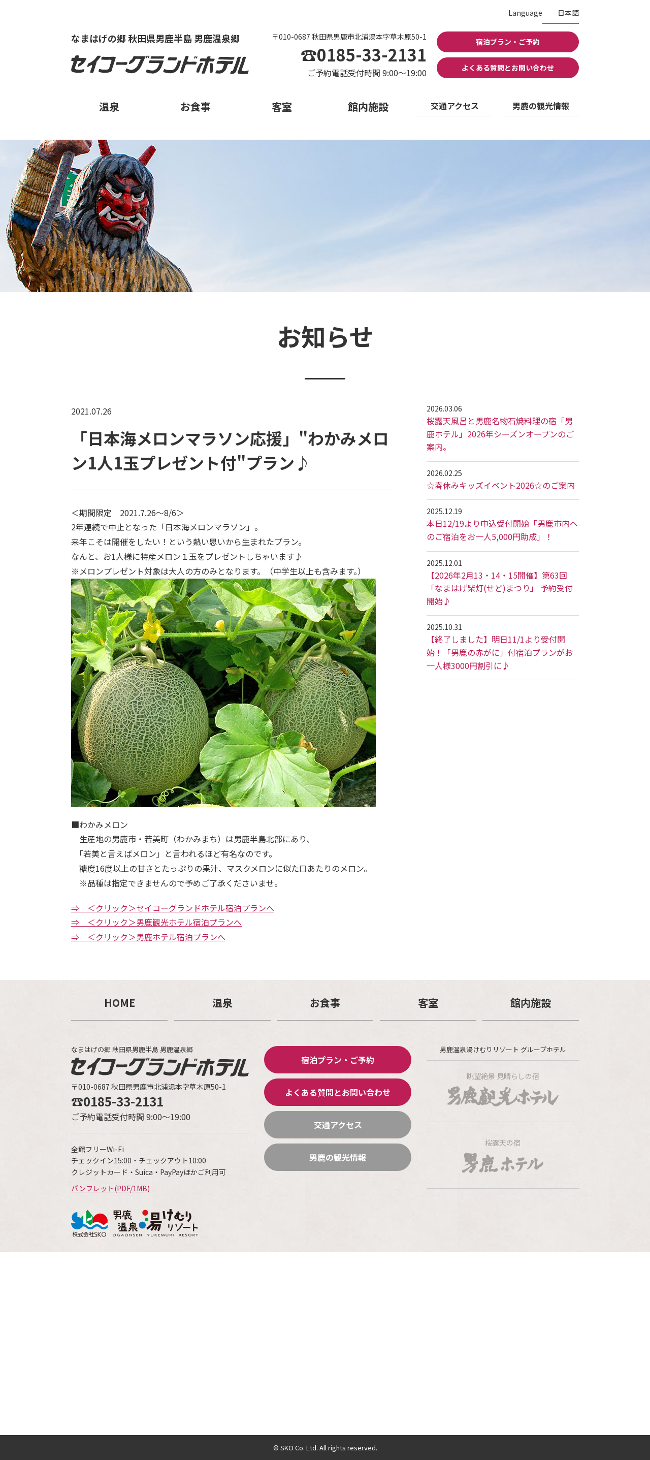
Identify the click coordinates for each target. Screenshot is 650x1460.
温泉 (109, 106)
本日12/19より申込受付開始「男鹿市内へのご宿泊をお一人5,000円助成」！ (502, 530)
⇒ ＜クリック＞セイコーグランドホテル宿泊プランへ (172, 908)
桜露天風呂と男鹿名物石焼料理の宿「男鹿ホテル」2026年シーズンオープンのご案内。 (500, 434)
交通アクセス (455, 106)
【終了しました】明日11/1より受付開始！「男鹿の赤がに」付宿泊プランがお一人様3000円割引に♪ (500, 652)
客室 (282, 106)
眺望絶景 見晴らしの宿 (502, 1088)
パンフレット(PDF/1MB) (110, 1188)
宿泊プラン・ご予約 (508, 42)
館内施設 (368, 106)
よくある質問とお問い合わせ (508, 67)
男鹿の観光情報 (540, 106)
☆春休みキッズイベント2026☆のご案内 (501, 485)
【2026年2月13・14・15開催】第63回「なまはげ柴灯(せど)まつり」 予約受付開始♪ (500, 588)
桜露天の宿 (502, 1155)
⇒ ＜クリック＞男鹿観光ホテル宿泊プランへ (156, 922)
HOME (119, 1002)
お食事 (195, 106)
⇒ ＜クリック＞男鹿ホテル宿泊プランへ (148, 937)
